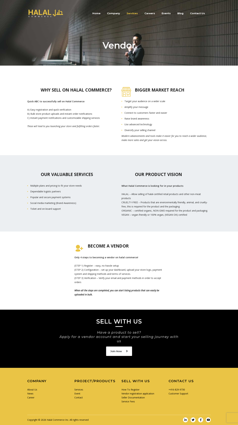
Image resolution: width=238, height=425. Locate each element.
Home (96, 13)
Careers (149, 13)
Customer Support (178, 393)
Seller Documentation (133, 397)
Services (132, 13)
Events (166, 13)
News (30, 393)
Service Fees (128, 401)
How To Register (130, 389)
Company (113, 13)
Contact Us (197, 13)
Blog (180, 13)
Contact (78, 397)
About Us (32, 389)
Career (30, 397)
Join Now (119, 351)
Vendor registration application (137, 393)
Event (77, 393)
